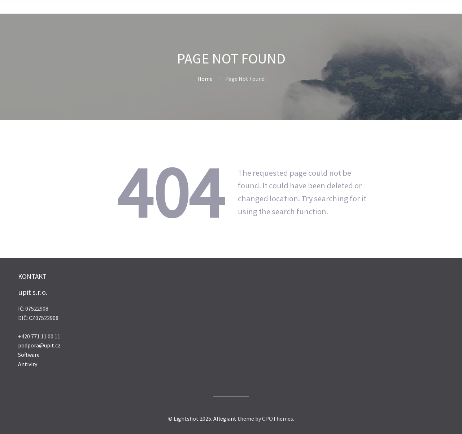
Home (205, 78)
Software (29, 354)
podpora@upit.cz (39, 345)
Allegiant (224, 418)
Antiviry (27, 364)
